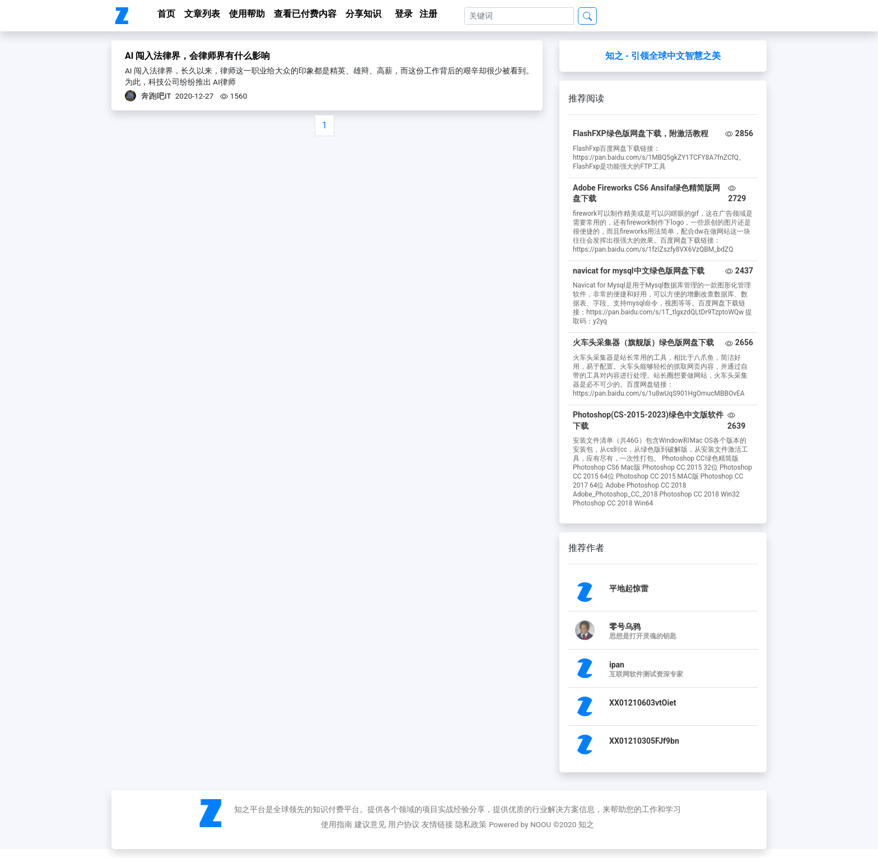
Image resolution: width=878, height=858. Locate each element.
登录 (404, 13)
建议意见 (370, 824)
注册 (428, 13)
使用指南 (336, 824)
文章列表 (202, 13)
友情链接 (437, 824)
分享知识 (363, 13)
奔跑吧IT (156, 95)
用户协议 (403, 824)
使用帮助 (247, 13)
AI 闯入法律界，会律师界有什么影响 (197, 55)
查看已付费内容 (305, 13)
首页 (166, 13)
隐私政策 (471, 824)
